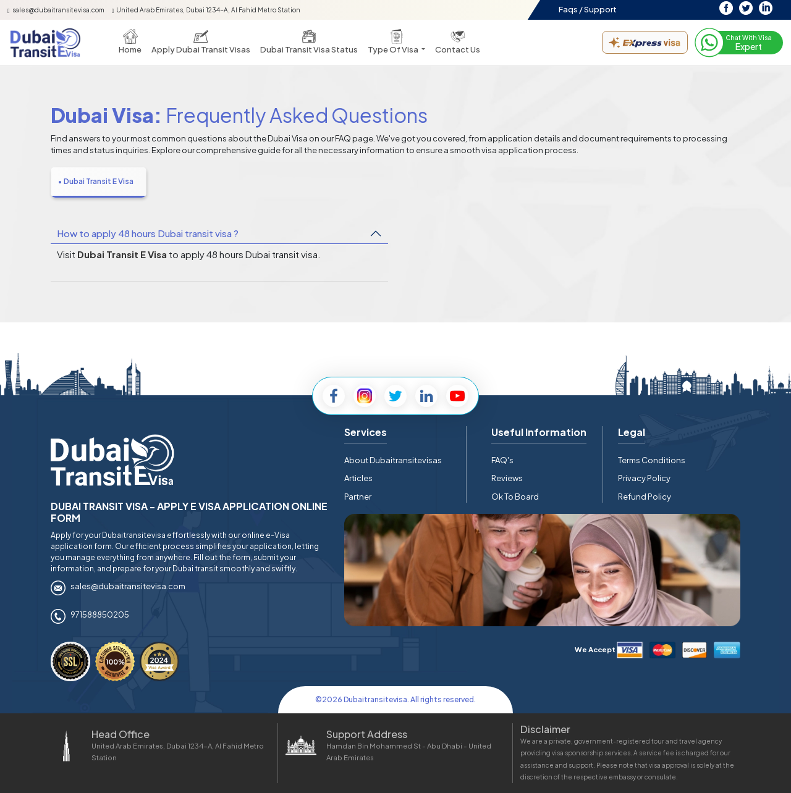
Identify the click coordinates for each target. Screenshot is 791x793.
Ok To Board (515, 496)
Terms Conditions (651, 460)
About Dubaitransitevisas (393, 460)
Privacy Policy (644, 478)
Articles (358, 478)
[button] (396, 42)
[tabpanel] (395, 249)
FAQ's (502, 460)
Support (600, 9)
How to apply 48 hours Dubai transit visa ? (148, 233)
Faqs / (571, 9)
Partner (357, 496)
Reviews (507, 478)
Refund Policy (644, 496)
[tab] (98, 182)
